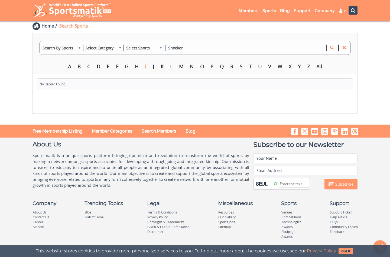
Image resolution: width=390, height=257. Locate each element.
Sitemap (224, 227)
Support (302, 10)
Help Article (338, 217)
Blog (285, 10)
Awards (287, 227)
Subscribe (341, 184)
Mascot (38, 227)
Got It (345, 251)
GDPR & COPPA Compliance (168, 227)
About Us (40, 212)
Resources (226, 212)
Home (47, 26)
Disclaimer (155, 231)
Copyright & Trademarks (165, 222)
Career (38, 222)
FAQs (334, 222)
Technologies (291, 222)
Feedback (337, 231)
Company (325, 10)
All (319, 66)
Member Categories (112, 131)
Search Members (159, 131)
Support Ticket (341, 212)
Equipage (288, 231)
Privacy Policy (321, 251)
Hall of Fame (94, 217)
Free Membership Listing (57, 131)
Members (248, 10)
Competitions (291, 217)
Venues (286, 212)
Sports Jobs (226, 222)
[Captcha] (294, 184)
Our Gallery (227, 217)
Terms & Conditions (162, 212)
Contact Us (41, 217)
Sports (269, 10)
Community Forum (344, 227)
